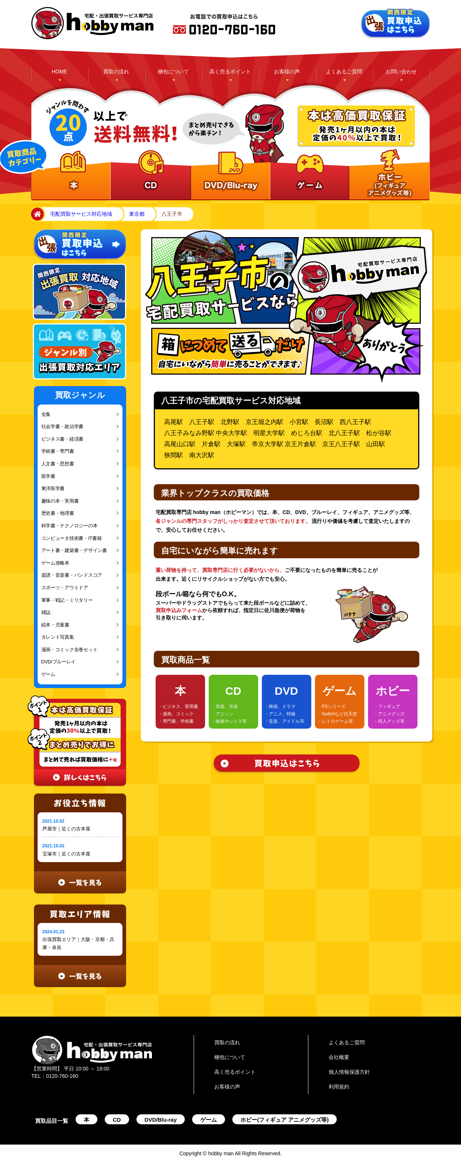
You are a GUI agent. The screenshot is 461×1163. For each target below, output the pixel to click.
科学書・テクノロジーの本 (69, 525)
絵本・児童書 (55, 625)
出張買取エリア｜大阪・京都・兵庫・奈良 (78, 943)
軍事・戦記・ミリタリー (67, 600)
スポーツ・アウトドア (64, 587)
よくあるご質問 (344, 71)
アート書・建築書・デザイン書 (74, 550)
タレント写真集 (57, 637)
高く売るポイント (230, 71)
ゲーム (48, 674)
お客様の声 (287, 71)
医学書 (48, 476)
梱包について (173, 71)
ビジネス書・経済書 (62, 439)
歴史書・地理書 (57, 513)
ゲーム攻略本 (55, 563)
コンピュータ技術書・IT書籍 (71, 538)
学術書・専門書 (57, 451)
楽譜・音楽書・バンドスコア (72, 575)
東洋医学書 (53, 488)
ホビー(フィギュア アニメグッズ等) (284, 1120)
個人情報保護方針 (349, 1072)
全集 (46, 414)
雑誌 (46, 612)
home (36, 214)
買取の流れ (116, 71)
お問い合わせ (401, 71)
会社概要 (339, 1057)
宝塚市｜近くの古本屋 (66, 854)
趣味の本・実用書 (60, 501)
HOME (59, 71)
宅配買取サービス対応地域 (81, 214)
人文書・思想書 (57, 463)
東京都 (137, 214)
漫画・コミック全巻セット (69, 649)
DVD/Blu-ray (161, 1120)
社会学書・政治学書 (62, 426)
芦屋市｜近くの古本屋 (66, 829)
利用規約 (339, 1087)
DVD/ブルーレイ (58, 661)
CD (117, 1120)
